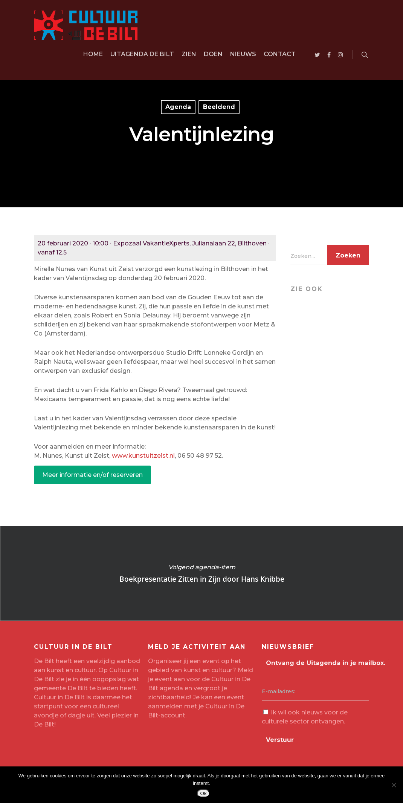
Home (93, 54)
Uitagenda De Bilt (142, 54)
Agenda (178, 106)
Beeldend (219, 106)
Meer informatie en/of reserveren (92, 474)
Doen (213, 54)
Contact (280, 54)
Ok (203, 793)
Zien (189, 54)
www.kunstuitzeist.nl (143, 455)
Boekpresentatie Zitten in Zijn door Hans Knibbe (201, 573)
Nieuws (243, 54)
